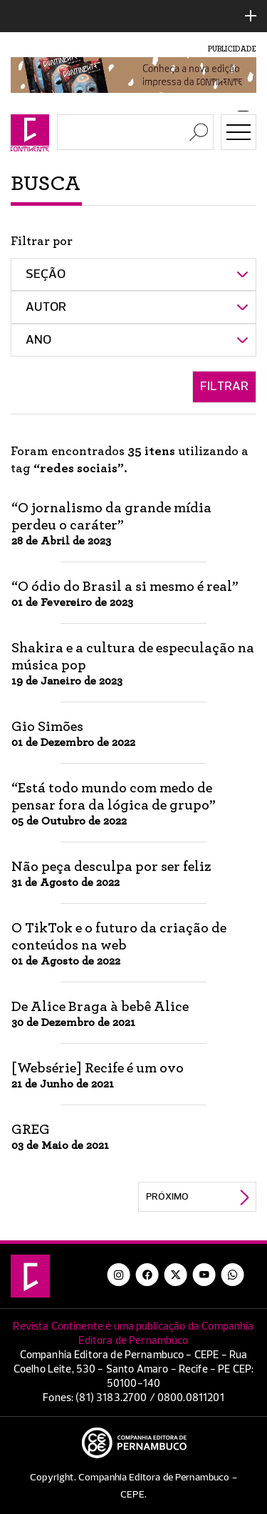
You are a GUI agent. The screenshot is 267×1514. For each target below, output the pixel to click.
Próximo (167, 1197)
